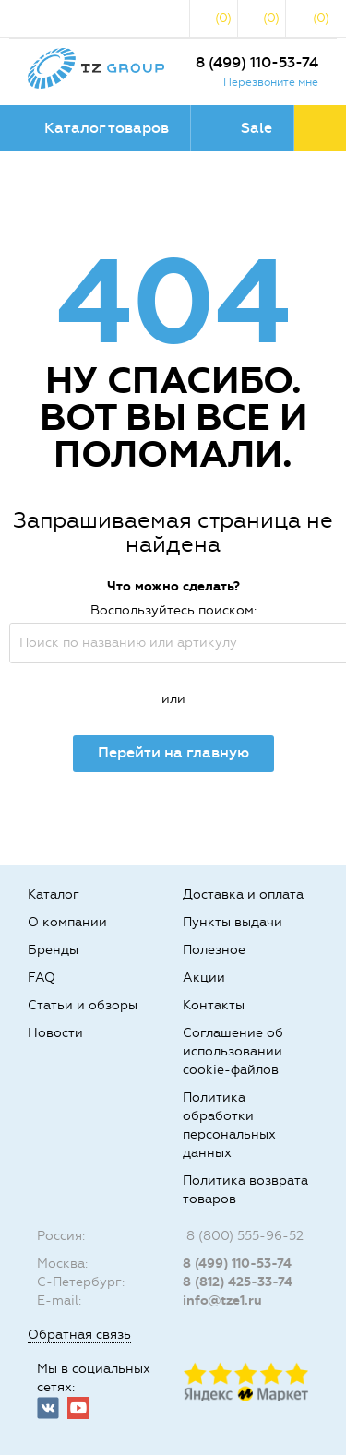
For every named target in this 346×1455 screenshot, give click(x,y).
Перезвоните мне (270, 82)
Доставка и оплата (243, 894)
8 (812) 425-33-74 (237, 1282)
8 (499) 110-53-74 (257, 62)
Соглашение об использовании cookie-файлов (233, 1051)
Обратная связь (79, 1334)
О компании (67, 922)
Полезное (214, 950)
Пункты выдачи (232, 922)
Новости (55, 1033)
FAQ (41, 977)
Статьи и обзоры (82, 1005)
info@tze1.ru (222, 1300)
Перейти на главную (173, 752)
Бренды (53, 950)
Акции (204, 977)
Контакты (214, 1005)
